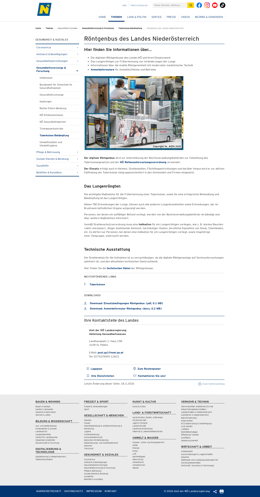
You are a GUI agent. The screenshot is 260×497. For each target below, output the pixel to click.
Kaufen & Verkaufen (44, 409)
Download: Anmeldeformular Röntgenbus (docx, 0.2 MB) (123, 308)
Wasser (135, 468)
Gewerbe (185, 457)
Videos (185, 17)
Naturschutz (137, 459)
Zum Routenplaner (149, 368)
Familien (87, 420)
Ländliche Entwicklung (142, 428)
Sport (86, 409)
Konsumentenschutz (93, 437)
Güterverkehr (187, 420)
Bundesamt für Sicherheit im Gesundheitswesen (56, 86)
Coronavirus (57, 47)
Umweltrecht (138, 462)
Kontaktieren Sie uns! (152, 375)
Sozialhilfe (57, 165)
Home (102, 17)
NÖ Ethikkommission (51, 115)
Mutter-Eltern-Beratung (53, 108)
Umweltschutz (138, 465)
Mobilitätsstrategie (189, 432)
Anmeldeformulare (102, 69)
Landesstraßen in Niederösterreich (196, 412)
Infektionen (46, 77)
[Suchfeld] (170, 5)
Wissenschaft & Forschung (47, 443)
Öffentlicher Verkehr (190, 434)
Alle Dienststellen (102, 375)
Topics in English (139, 5)
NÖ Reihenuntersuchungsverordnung (143, 162)
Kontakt (111, 491)
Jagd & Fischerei (139, 423)
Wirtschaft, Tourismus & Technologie (197, 465)
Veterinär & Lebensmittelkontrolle (147, 431)
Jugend (87, 431)
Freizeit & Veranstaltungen (95, 406)
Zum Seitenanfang (211, 383)
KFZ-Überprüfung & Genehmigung (196, 423)
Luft (134, 454)
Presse (171, 17)
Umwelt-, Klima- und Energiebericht (148, 442)
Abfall (135, 445)
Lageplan (96, 368)
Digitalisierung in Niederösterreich (50, 456)
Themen (116, 17)
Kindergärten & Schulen (46, 428)
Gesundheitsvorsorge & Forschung (98, 28)
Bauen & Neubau (42, 406)
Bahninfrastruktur (189, 418)
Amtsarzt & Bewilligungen (57, 54)
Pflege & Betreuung (57, 152)
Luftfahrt (185, 429)
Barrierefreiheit (48, 491)
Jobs (124, 5)
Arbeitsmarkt (187, 451)
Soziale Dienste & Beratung (57, 158)
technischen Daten (118, 268)
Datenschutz (73, 491)
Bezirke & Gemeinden (209, 17)
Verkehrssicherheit (189, 440)
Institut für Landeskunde (46, 437)
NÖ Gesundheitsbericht (53, 121)
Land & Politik (136, 17)
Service (156, 17)
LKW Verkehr (187, 426)
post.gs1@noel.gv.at (110, 352)
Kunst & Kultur (139, 406)
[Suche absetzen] (190, 5)
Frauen (87, 423)
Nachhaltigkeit (138, 456)
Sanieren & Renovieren (45, 412)
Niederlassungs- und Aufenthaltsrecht (101, 443)
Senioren (88, 445)
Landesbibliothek (43, 434)
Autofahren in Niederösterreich (195, 415)
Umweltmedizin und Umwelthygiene (51, 144)
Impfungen (46, 101)
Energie (135, 448)
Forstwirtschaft (139, 420)
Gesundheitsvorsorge (52, 94)
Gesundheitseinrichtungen (57, 61)
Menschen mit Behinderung (96, 440)
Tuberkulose (94, 284)
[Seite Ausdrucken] (222, 492)
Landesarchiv (41, 431)
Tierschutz (89, 448)
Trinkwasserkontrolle (51, 128)
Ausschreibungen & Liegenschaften (197, 454)
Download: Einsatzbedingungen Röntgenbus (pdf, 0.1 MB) (123, 303)
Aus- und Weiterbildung (46, 426)
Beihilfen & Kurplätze (57, 172)
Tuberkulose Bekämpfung (130, 28)
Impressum (94, 491)
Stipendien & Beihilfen (45, 440)
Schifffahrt (186, 437)
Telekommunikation (44, 459)
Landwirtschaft (139, 426)
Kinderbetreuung (91, 434)
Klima (134, 451)
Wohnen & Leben (43, 415)
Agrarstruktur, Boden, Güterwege (147, 417)
